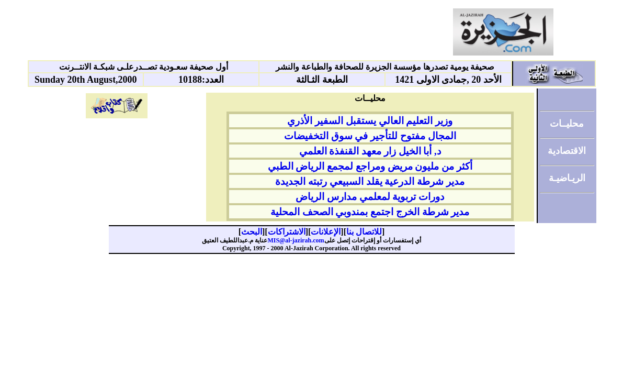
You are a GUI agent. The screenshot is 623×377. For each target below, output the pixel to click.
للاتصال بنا (364, 231)
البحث (251, 231)
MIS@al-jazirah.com (295, 240)
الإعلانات (326, 231)
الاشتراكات (286, 231)
